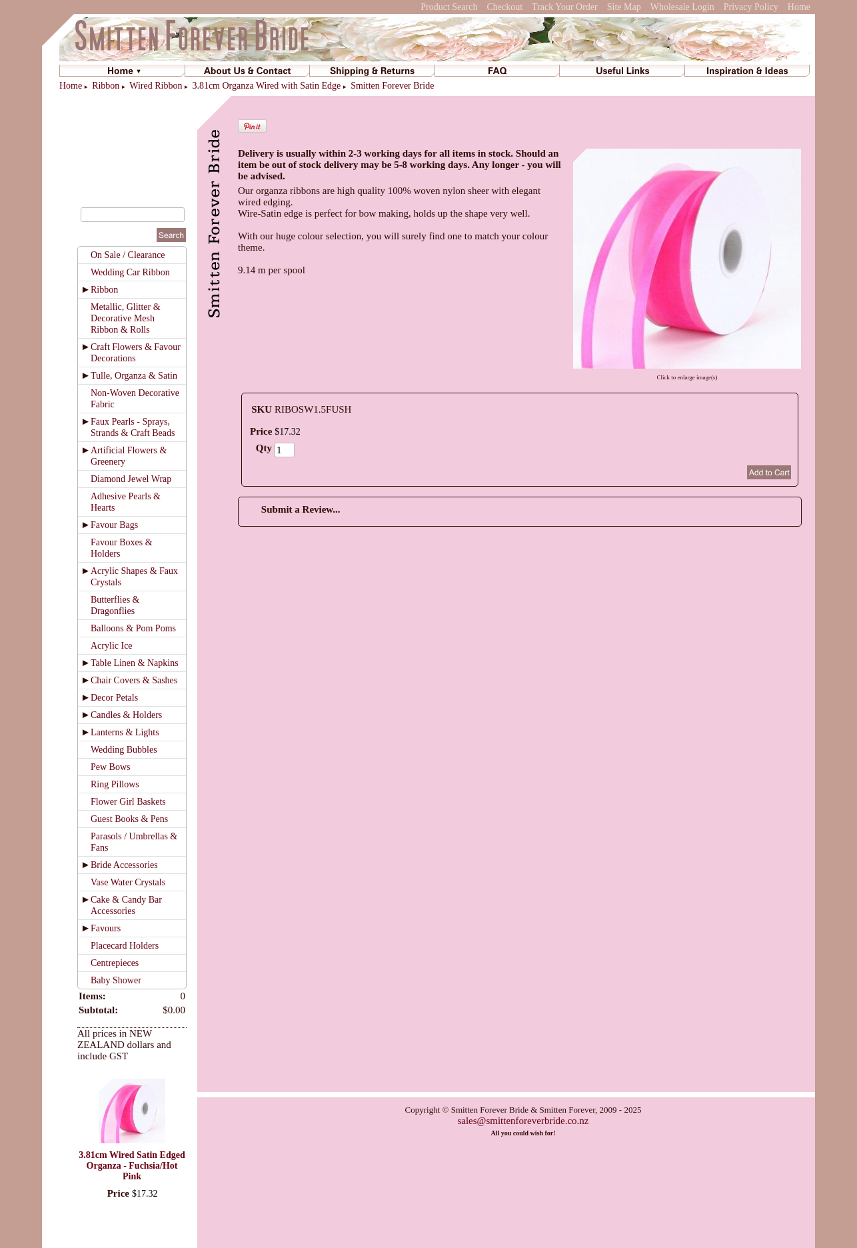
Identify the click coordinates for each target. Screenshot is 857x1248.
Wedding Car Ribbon (130, 272)
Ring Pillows (115, 784)
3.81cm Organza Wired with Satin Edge (266, 86)
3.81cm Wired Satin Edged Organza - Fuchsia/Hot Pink (132, 1165)
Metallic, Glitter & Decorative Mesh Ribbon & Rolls (126, 318)
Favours (106, 928)
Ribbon (105, 86)
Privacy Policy (751, 7)
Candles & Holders (126, 715)
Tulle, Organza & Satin (134, 376)
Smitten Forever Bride (392, 86)
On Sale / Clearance (128, 255)
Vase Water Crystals (128, 882)
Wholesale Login (682, 7)
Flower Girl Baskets (128, 802)
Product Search (449, 7)
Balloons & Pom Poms (133, 628)
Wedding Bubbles (124, 750)
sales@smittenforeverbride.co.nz (522, 1120)
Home (799, 7)
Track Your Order (565, 7)
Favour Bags (114, 525)
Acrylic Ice (112, 646)
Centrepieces (115, 963)
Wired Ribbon (155, 86)
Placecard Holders (125, 946)
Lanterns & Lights (125, 732)
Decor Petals (114, 698)
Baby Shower (116, 980)
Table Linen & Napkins (135, 663)
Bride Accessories (124, 865)
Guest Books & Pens (129, 819)
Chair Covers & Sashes (134, 680)
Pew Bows (111, 767)
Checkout (504, 7)
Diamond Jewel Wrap (131, 479)
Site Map (624, 7)
